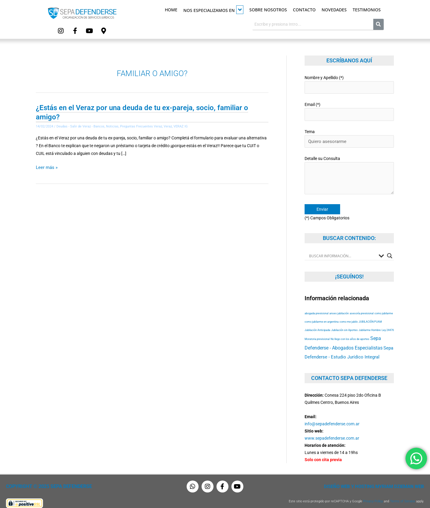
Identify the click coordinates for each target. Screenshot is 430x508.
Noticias (112, 126)
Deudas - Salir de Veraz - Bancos (80, 126)
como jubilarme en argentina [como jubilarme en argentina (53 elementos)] (322, 315)
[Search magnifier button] (390, 250)
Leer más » (46, 166)
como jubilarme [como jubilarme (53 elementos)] (383, 307)
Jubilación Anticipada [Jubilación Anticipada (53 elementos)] (317, 324)
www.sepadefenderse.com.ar (332, 432)
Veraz (168, 126)
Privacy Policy (373, 495)
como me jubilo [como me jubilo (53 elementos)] (349, 315)
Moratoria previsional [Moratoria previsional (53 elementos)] (317, 333)
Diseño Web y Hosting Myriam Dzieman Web (377, 480)
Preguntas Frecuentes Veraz (141, 126)
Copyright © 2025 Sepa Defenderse (46, 480)
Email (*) (349, 109)
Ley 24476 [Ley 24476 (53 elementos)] (388, 324)
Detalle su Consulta (349, 171)
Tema (349, 135)
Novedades (334, 10)
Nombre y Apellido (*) (349, 83)
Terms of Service (402, 495)
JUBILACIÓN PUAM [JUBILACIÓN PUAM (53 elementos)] (370, 315)
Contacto (304, 10)
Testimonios (367, 10)
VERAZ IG (180, 126)
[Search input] (342, 250)
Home (171, 10)
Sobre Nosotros (268, 10)
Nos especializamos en (213, 9)
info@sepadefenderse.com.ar (332, 417)
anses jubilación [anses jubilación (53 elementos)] (339, 307)
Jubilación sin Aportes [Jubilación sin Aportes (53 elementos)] (344, 324)
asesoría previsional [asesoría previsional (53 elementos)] (362, 307)
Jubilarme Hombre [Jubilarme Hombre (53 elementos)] (370, 324)
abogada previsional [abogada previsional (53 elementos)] (316, 307)
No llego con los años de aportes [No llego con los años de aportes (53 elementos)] (350, 333)
